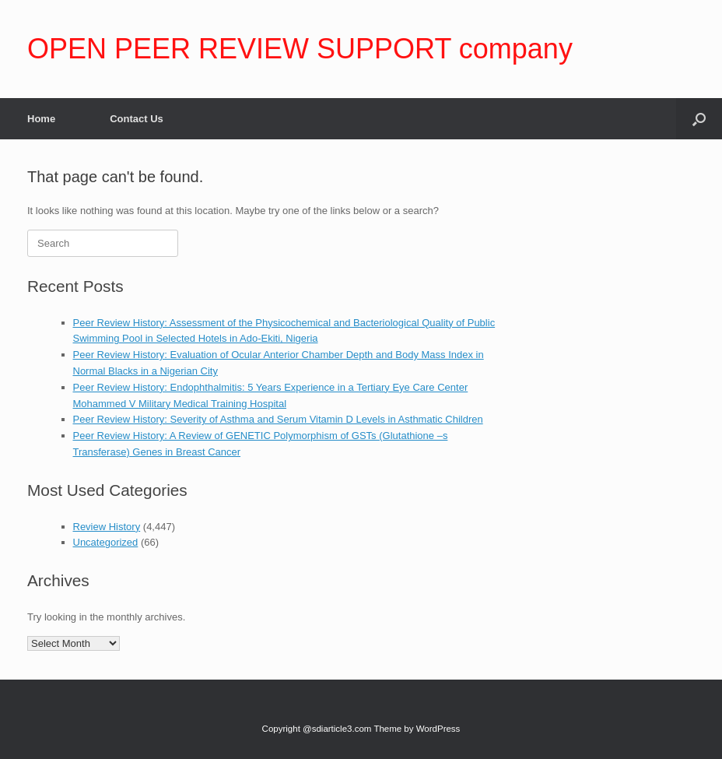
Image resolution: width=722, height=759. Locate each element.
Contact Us (136, 119)
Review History (107, 526)
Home (41, 119)
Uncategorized (105, 542)
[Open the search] (699, 118)
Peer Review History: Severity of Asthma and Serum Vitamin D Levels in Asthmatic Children (278, 419)
